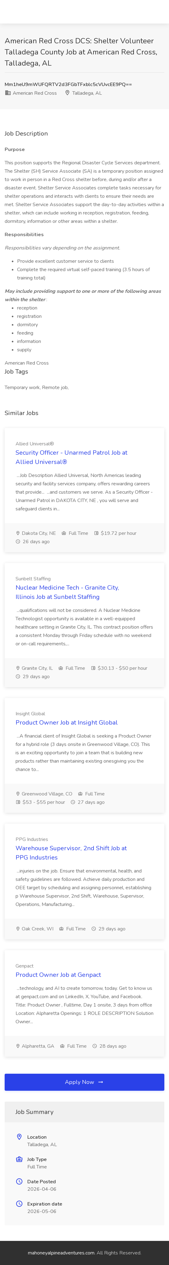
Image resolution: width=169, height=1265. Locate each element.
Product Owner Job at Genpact (58, 975)
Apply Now (84, 1082)
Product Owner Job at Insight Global (67, 722)
